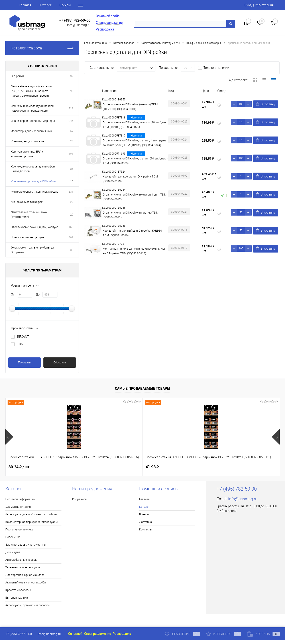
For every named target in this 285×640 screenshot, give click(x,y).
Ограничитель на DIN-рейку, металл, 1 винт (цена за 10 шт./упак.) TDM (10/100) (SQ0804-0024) (134, 143)
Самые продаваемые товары (142, 388)
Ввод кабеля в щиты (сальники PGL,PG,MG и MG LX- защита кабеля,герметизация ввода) (31, 91)
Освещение (12, 537)
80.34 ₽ (18, 467)
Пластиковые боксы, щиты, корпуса (34, 227)
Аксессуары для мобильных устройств (31, 514)
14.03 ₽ (224, 467)
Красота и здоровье (18, 590)
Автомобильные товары (21, 559)
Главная (25, 5)
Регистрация (264, 5)
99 (71, 91)
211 (71, 108)
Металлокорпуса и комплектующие (34, 191)
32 (71, 76)
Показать (24, 362)
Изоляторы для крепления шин (31, 131)
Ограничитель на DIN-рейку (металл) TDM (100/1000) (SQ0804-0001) (130, 107)
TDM (20, 344)
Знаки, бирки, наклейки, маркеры (33, 120)
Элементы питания (18, 506)
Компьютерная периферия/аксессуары (31, 522)
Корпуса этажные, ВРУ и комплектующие (27, 154)
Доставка (145, 522)
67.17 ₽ (208, 230)
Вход (248, 5)
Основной (75, 634)
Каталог (45, 5)
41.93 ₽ (83, 467)
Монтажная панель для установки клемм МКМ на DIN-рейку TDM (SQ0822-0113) (134, 251)
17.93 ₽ (208, 104)
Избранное (79, 499)
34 (71, 169)
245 (71, 120)
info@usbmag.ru (78, 25)
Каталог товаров (42, 48)
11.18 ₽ (208, 248)
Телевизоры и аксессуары (23, 567)
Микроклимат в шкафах (27, 202)
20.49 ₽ (208, 194)
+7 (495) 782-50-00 (74, 20)
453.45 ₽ (209, 176)
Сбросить (59, 362)
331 (71, 191)
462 (71, 237)
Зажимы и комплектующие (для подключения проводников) (32, 108)
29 (71, 202)
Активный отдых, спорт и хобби (25, 582)
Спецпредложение (109, 22)
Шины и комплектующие (27, 237)
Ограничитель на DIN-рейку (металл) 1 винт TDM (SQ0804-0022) (135, 197)
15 (71, 181)
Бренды (65, 5)
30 (71, 250)
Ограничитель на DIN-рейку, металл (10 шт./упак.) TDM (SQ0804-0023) (135, 161)
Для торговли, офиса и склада (25, 575)
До (38, 294)
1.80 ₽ (151, 467)
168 (71, 227)
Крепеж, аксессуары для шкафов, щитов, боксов (33, 169)
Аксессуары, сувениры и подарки (27, 605)
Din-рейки (17, 76)
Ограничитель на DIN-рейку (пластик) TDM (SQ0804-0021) (131, 215)
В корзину (265, 104)
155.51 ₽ (208, 158)
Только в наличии (216, 67)
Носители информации (20, 499)
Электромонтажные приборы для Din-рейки (33, 250)
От (12, 294)
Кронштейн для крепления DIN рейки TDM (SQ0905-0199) (130, 179)
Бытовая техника (16, 597)
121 (71, 154)
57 (71, 131)
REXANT (23, 336)
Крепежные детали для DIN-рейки (33, 181)
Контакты (145, 529)
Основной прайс (107, 16)
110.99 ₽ (208, 122)
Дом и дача (12, 552)
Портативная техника (19, 529)
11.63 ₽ (208, 212)
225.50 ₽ (208, 140)
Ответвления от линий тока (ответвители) (29, 214)
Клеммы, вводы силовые (27, 141)
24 (71, 141)
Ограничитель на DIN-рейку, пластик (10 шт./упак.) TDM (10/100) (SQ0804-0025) (135, 125)
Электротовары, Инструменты (25, 544)
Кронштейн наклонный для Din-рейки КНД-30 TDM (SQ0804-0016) (132, 233)
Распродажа (105, 29)
